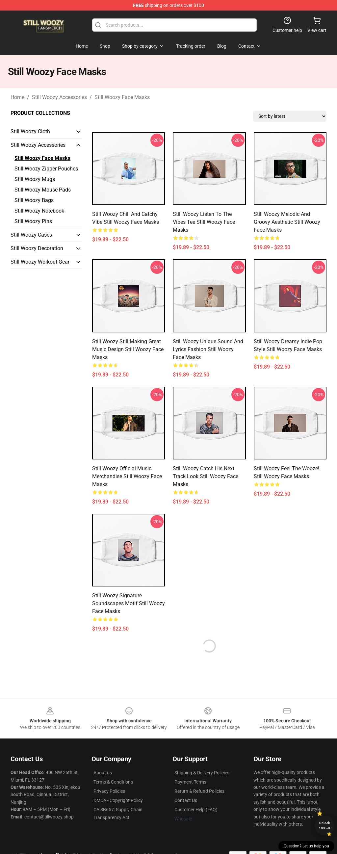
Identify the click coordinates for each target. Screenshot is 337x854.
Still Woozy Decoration (37, 248)
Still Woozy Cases (31, 235)
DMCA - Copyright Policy (118, 800)
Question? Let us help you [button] (306, 846)
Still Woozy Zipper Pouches (46, 169)
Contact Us (185, 800)
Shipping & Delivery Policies (201, 772)
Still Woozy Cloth (30, 131)
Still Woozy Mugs (34, 179)
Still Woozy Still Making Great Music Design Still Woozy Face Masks (128, 349)
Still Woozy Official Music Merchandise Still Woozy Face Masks (127, 476)
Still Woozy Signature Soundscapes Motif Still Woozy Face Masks (128, 603)
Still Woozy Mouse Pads (42, 190)
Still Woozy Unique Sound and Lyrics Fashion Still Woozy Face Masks (208, 349)
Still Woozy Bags (34, 200)
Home (17, 97)
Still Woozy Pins (33, 221)
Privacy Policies (109, 791)
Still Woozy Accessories (59, 97)
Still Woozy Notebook (39, 211)
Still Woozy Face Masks (122, 97)
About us (102, 772)
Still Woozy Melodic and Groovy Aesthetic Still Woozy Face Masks (287, 222)
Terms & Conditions (113, 782)
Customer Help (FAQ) (196, 809)
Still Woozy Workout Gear (40, 262)
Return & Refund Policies (199, 791)
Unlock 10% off (324, 825)
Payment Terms (190, 782)
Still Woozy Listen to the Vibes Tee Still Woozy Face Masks (204, 222)
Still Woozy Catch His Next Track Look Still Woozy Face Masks (205, 476)
